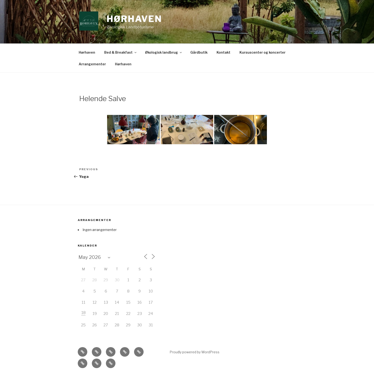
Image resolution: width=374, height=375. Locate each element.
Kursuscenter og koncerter (262, 52)
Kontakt (223, 52)
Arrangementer (92, 64)
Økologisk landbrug (163, 52)
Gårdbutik (199, 52)
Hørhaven (134, 19)
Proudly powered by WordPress (194, 352)
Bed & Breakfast (120, 52)
